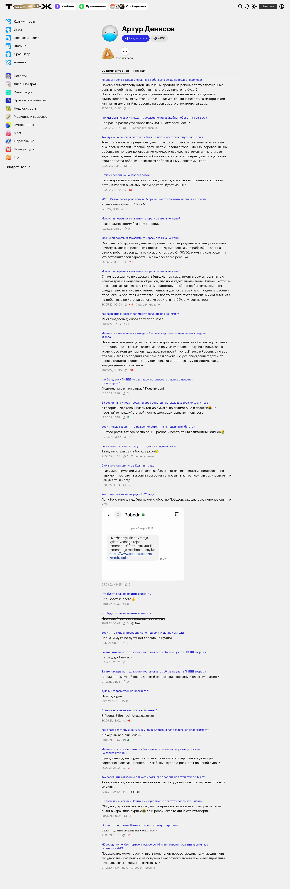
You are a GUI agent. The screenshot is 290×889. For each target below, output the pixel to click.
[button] (159, 38)
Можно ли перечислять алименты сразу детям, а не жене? (141, 218)
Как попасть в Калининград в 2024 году (128, 494)
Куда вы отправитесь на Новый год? (126, 691)
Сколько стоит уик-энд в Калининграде (128, 465)
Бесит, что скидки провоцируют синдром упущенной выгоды (143, 632)
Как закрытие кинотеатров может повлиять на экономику (140, 314)
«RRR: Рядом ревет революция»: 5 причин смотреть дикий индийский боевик (154, 199)
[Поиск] (240, 6)
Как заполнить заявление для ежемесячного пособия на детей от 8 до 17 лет (153, 777)
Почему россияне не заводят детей (126, 175)
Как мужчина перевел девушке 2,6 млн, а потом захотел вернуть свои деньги (153, 137)
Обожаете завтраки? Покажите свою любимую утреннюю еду (143, 825)
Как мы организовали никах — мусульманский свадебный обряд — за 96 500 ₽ (155, 117)
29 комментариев (115, 70)
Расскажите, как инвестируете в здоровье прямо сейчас (140, 446)
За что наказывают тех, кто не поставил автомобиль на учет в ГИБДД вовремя (154, 652)
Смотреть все (18, 167)
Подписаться (136, 38)
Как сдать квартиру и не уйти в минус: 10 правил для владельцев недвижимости (155, 730)
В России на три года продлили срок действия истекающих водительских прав (155, 402)
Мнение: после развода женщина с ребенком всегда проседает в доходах (152, 79)
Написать (268, 6)
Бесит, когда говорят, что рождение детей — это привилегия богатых (148, 426)
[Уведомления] (247, 6)
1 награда (140, 70)
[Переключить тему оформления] (254, 6)
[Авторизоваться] (281, 6)
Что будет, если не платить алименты (126, 594)
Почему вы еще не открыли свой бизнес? (130, 710)
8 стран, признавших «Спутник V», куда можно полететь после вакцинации (152, 801)
